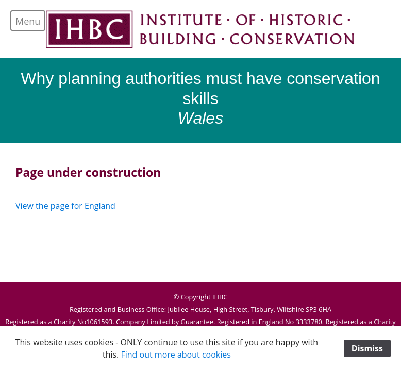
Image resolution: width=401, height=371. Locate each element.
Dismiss (367, 348)
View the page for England (65, 205)
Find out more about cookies (175, 354)
